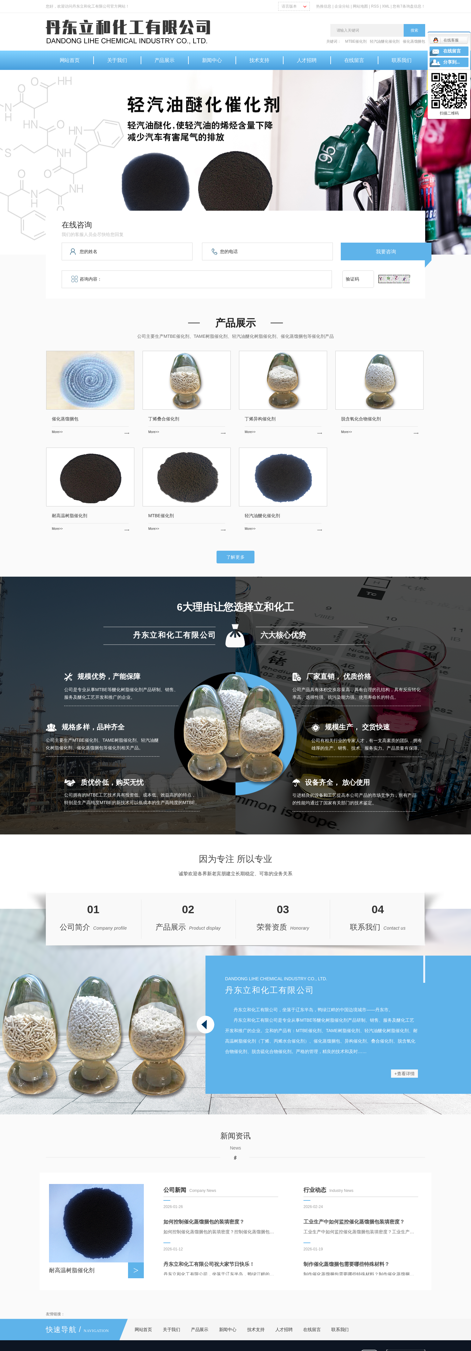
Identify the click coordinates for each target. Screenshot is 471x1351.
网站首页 (70, 60)
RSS (375, 6)
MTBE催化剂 (356, 41)
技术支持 (259, 60)
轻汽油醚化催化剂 (385, 41)
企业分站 (342, 6)
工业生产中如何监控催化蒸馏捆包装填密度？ (354, 1223)
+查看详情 (404, 1073)
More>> (90, 432)
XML (385, 6)
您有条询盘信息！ (409, 6)
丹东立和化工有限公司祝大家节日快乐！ (208, 1265)
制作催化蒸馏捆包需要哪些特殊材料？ (346, 1265)
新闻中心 (212, 60)
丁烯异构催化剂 (260, 418)
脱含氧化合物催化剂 (361, 418)
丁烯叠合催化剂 (163, 418)
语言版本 (289, 6)
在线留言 (354, 60)
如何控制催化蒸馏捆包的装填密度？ (203, 1223)
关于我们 (117, 60)
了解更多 (235, 557)
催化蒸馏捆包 (414, 41)
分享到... (451, 62)
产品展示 (164, 60)
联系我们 (402, 60)
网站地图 (361, 6)
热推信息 (323, 6)
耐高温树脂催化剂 (69, 515)
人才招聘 (307, 60)
